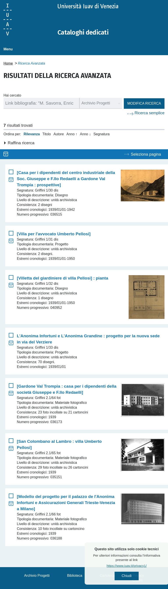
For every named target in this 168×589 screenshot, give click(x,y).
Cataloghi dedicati (84, 32)
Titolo (46, 134)
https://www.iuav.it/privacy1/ (136, 566)
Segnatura (101, 134)
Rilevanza (32, 134)
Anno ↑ (71, 134)
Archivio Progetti (37, 575)
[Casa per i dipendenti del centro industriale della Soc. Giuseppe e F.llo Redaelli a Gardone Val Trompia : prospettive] (66, 178)
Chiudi (136, 576)
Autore (58, 134)
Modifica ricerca (144, 103)
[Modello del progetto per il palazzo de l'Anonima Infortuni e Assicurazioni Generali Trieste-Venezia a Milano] (66, 502)
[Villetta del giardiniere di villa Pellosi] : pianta (62, 278)
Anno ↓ (85, 134)
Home (8, 63)
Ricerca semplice (149, 113)
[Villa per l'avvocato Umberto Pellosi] (54, 234)
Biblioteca (74, 575)
